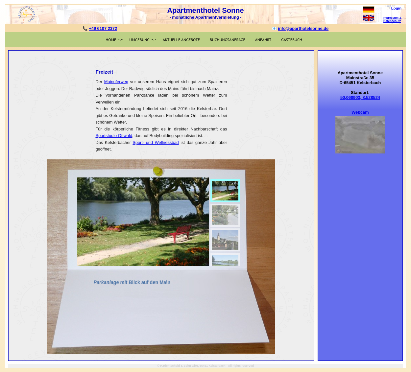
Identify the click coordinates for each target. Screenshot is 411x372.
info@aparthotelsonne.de (303, 28)
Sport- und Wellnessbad (156, 142)
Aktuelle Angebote (181, 39)
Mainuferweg (116, 81)
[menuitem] (225, 190)
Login (396, 8)
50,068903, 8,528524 (360, 97)
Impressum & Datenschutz (392, 19)
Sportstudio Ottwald (113, 135)
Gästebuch (291, 39)
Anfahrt (263, 39)
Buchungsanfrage (227, 39)
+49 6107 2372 (103, 28)
